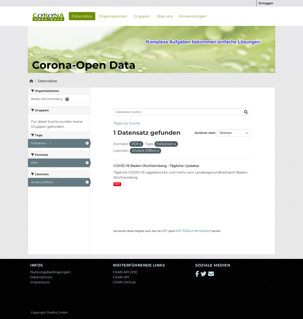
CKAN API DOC (125, 272)
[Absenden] (246, 112)
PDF (117, 184)
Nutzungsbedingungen (50, 272)
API (164, 231)
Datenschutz (41, 277)
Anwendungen (192, 16)
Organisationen (113, 16)
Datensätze (82, 16)
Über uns (164, 16)
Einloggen (266, 3)
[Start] (31, 81)
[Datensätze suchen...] (177, 112)
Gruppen (142, 16)
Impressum (40, 282)
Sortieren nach (204, 133)
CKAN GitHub (124, 282)
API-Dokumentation (193, 231)
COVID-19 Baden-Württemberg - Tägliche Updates (156, 166)
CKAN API (121, 277)
